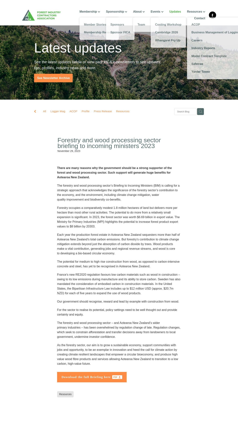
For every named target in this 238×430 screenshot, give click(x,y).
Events (157, 11)
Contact (199, 18)
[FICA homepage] (41, 15)
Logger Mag (57, 111)
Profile (86, 111)
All (44, 111)
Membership (90, 11)
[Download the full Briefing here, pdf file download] (92, 377)
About (139, 11)
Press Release (103, 111)
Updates (175, 11)
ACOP (73, 111)
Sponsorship (116, 11)
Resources (196, 11)
